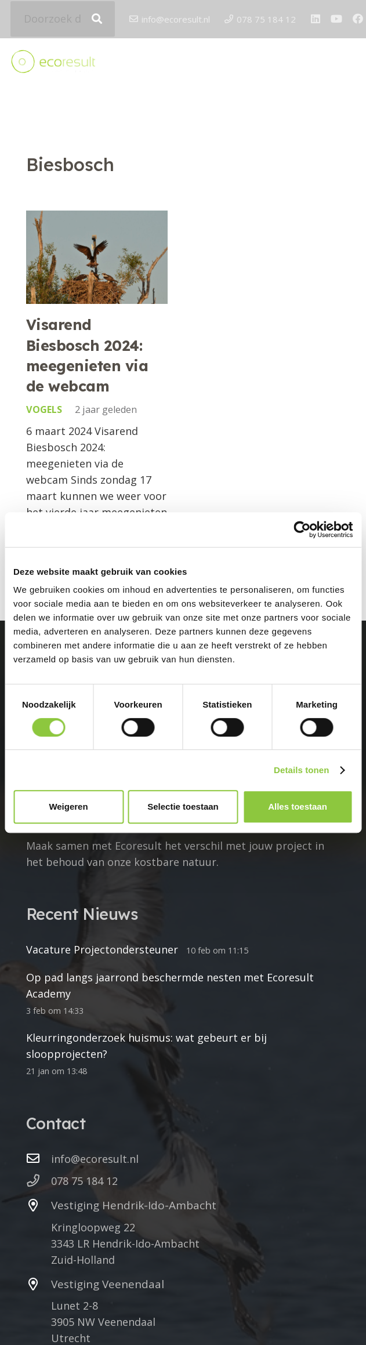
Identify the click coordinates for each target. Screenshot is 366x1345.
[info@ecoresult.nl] (38, 1158)
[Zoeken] (97, 19)
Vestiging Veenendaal (107, 1284)
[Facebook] (358, 19)
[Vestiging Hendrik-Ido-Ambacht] (38, 1205)
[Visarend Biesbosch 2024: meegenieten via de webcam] (97, 257)
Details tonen (301, 770)
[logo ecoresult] (53, 63)
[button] (347, 63)
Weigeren (68, 806)
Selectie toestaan (183, 806)
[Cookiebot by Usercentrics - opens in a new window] (302, 529)
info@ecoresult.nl (95, 1159)
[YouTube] (336, 19)
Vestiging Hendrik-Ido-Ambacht (133, 1205)
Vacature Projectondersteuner (102, 949)
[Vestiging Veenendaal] (38, 1284)
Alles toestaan (297, 806)
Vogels (44, 410)
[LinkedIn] (315, 19)
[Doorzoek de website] (62, 19)
